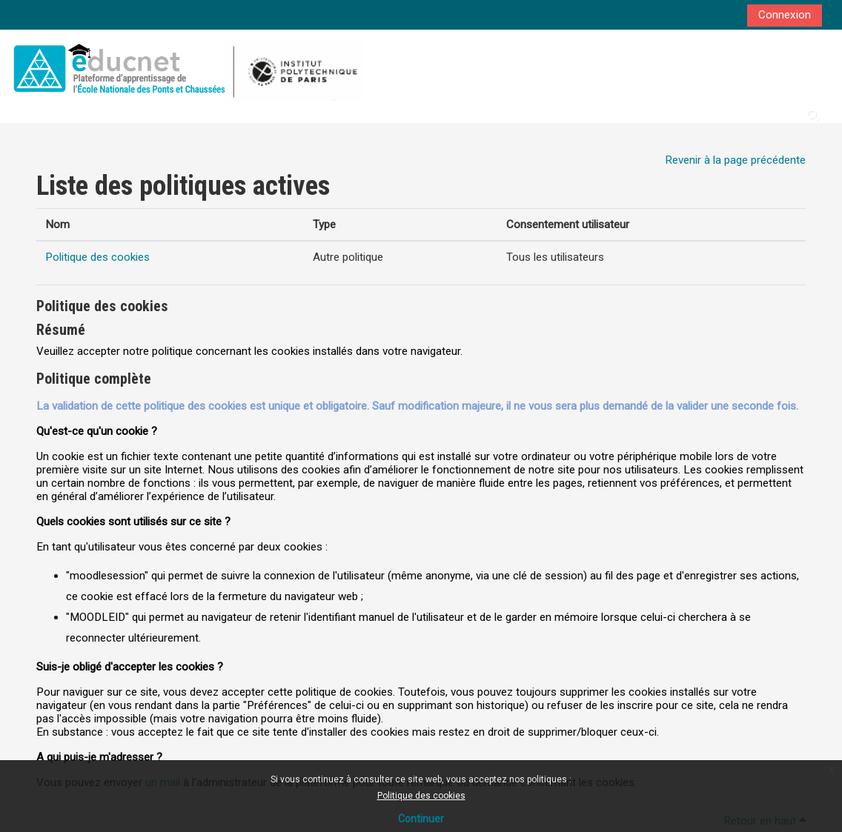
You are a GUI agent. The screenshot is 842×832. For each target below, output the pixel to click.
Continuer (421, 819)
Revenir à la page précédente (735, 160)
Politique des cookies (421, 796)
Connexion (784, 14)
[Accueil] (185, 68)
